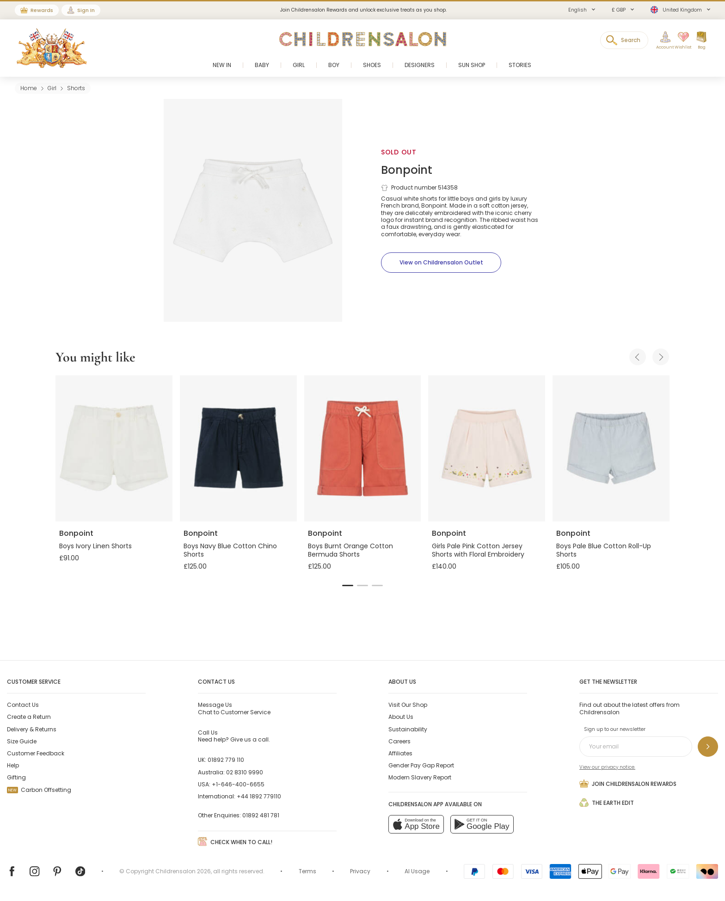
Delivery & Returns (31, 729)
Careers (399, 741)
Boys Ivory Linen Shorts (95, 546)
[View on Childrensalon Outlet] (441, 262)
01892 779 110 (226, 760)
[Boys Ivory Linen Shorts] (113, 448)
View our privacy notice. (607, 767)
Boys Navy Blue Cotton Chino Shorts (230, 550)
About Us (400, 717)
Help (13, 765)
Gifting (16, 777)
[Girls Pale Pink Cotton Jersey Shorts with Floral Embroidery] (486, 448)
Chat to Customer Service (234, 708)
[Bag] (701, 40)
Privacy (360, 871)
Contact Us (23, 705)
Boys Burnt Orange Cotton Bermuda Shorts (350, 550)
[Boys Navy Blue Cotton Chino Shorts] (238, 448)
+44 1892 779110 (259, 796)
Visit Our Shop (407, 705)
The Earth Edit (606, 802)
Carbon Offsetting (39, 790)
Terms (307, 871)
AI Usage (417, 871)
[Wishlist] (680, 40)
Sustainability (407, 729)
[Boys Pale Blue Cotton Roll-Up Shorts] (611, 448)
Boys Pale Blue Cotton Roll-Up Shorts (603, 550)
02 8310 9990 (244, 772)
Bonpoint (406, 170)
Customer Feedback (35, 753)
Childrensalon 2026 (183, 871)
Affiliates (400, 753)
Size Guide (22, 741)
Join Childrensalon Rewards (627, 783)
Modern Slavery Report (419, 777)
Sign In (86, 10)
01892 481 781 (260, 815)
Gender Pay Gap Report (421, 765)
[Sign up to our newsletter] (708, 746)
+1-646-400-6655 (238, 784)
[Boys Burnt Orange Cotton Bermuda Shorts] (362, 448)
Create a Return (29, 717)
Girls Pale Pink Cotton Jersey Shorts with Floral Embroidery (478, 550)
